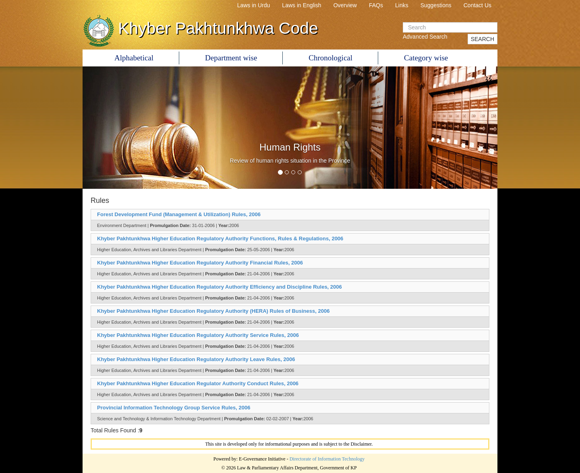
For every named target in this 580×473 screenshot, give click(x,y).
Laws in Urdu (253, 5)
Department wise (231, 58)
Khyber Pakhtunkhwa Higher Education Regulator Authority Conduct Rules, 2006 (197, 383)
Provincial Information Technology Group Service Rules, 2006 (173, 408)
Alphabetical (133, 58)
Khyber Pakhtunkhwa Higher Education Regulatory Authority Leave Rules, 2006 (196, 359)
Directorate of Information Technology (327, 459)
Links (401, 5)
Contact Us (477, 5)
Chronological (330, 58)
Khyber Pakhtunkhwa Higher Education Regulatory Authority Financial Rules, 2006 (200, 263)
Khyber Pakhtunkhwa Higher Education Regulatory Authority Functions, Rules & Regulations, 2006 (220, 238)
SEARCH (482, 39)
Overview (345, 5)
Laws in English (301, 5)
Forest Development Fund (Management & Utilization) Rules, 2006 (179, 214)
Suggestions (436, 5)
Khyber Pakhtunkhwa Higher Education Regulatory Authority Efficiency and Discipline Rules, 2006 (219, 287)
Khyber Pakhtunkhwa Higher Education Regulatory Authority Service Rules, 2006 (198, 335)
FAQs (376, 5)
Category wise (426, 58)
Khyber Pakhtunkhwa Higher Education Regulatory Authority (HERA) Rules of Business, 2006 (213, 311)
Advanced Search (425, 36)
